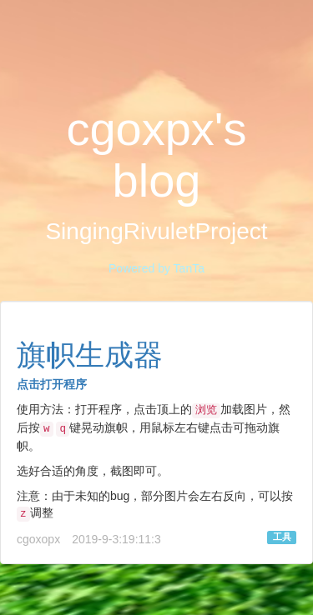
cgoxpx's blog (156, 155)
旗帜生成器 (90, 354)
